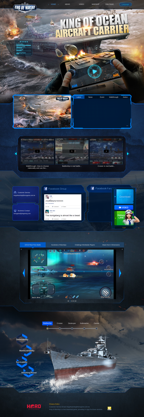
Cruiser (60, 323)
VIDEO (81, 4)
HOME (53, 4)
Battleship (47, 323)
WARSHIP (95, 4)
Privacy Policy (54, 404)
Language (125, 4)
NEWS (67, 4)
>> (127, 126)
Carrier (96, 323)
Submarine (84, 323)
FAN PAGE (110, 4)
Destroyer (72, 323)
